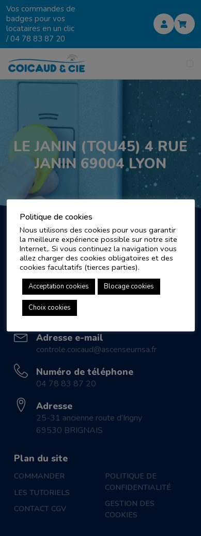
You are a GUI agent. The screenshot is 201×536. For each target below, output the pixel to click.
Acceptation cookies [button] (58, 286)
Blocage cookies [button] (129, 286)
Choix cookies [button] (49, 307)
